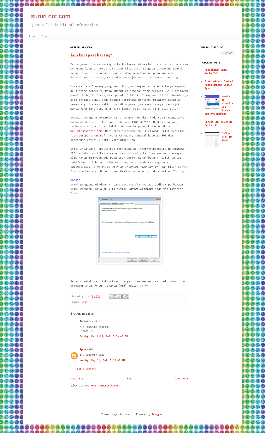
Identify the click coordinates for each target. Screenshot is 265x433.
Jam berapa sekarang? (91, 55)
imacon (129, 414)
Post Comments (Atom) (105, 385)
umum (84, 301)
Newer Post (77, 378)
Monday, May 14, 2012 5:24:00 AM (102, 360)
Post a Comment (86, 368)
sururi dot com (50, 16)
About (45, 36)
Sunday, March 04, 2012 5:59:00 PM (104, 336)
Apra (83, 349)
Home (31, 36)
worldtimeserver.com (86, 131)
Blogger (157, 414)
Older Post (181, 378)
